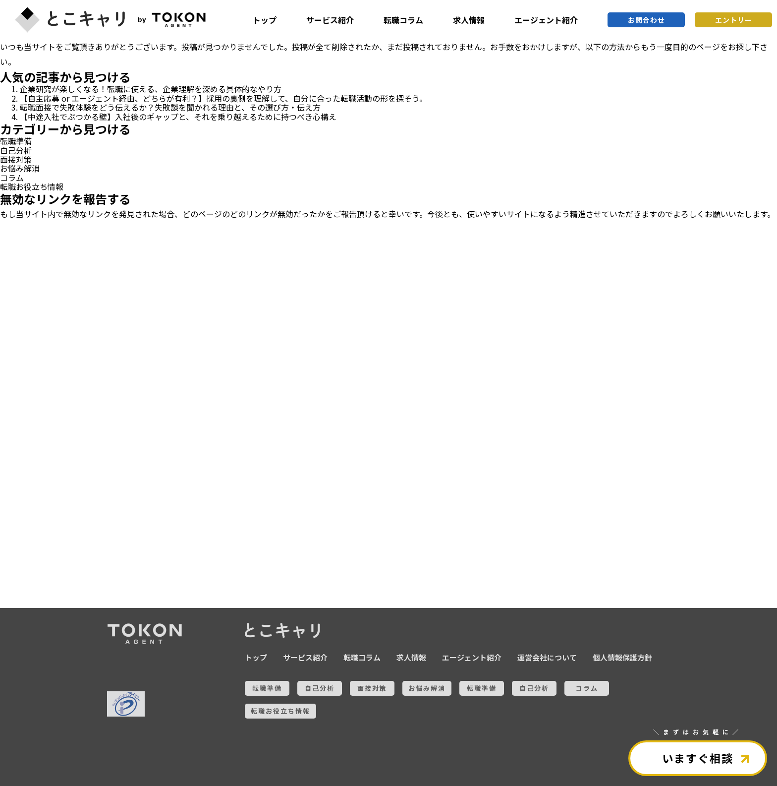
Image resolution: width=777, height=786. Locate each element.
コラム (12, 177)
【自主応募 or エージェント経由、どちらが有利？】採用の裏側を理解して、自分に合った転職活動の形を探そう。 (223, 98)
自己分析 (16, 150)
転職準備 (16, 141)
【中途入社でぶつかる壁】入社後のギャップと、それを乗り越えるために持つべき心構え (178, 116)
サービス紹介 (330, 19)
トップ (265, 19)
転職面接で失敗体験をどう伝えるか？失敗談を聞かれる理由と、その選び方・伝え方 (170, 107)
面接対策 (16, 159)
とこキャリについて (59, 586)
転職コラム (403, 19)
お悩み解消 (20, 168)
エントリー (733, 20)
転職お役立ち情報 (31, 186)
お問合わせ (646, 20)
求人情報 (469, 19)
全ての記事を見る (59, 552)
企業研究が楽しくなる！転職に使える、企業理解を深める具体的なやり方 (150, 89)
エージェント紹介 (546, 19)
